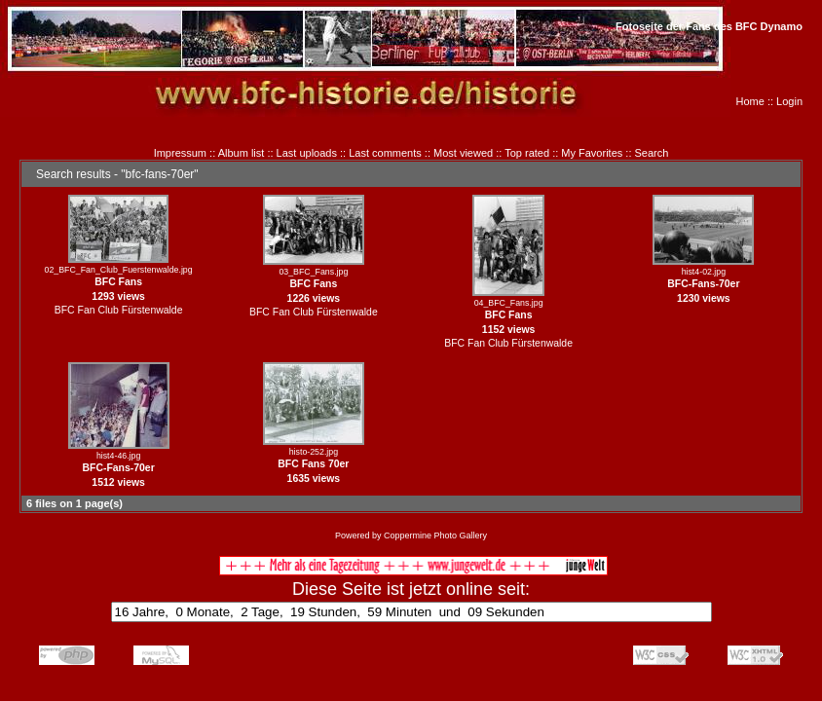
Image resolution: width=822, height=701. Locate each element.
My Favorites (591, 153)
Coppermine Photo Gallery (435, 535)
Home (750, 101)
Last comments (385, 153)
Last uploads (307, 153)
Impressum (180, 153)
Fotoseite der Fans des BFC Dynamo (709, 26)
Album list (241, 153)
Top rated (526, 153)
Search (652, 153)
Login (789, 101)
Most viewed (463, 153)
